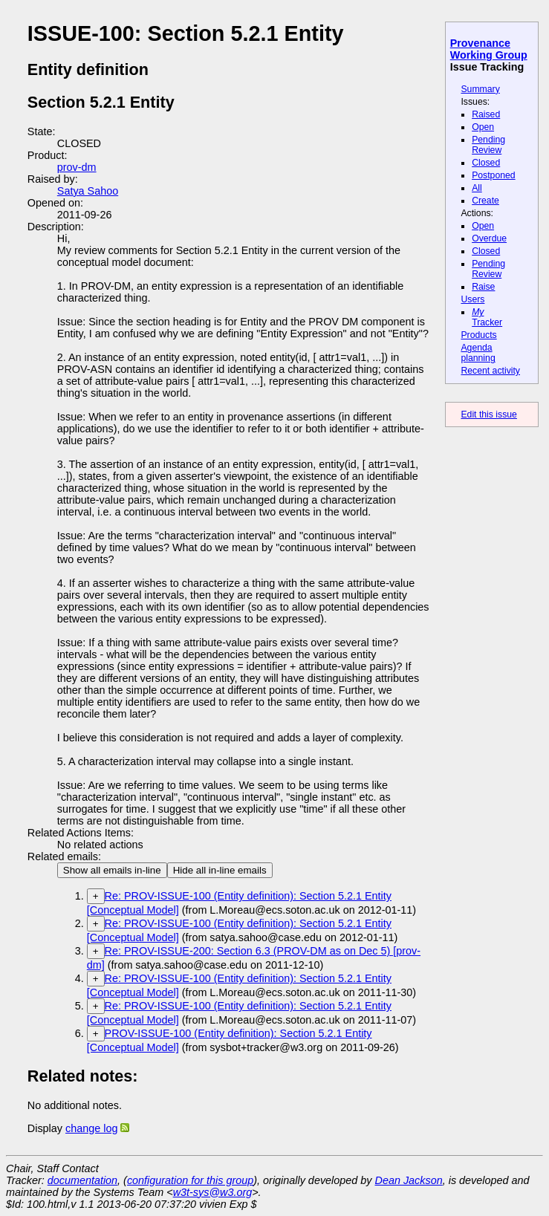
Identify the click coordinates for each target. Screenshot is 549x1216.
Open (483, 127)
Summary (480, 89)
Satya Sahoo (87, 191)
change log (91, 1128)
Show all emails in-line (112, 870)
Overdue (489, 238)
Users (472, 299)
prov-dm (77, 167)
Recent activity (490, 370)
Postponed (494, 175)
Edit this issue (488, 414)
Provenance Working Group (488, 49)
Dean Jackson (409, 1180)
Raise (483, 287)
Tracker (487, 317)
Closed (486, 162)
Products (478, 335)
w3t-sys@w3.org (213, 1192)
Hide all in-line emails (220, 870)
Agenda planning (478, 352)
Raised (486, 114)
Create (485, 200)
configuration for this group (190, 1180)
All (477, 188)
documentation (82, 1180)
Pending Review (488, 144)
